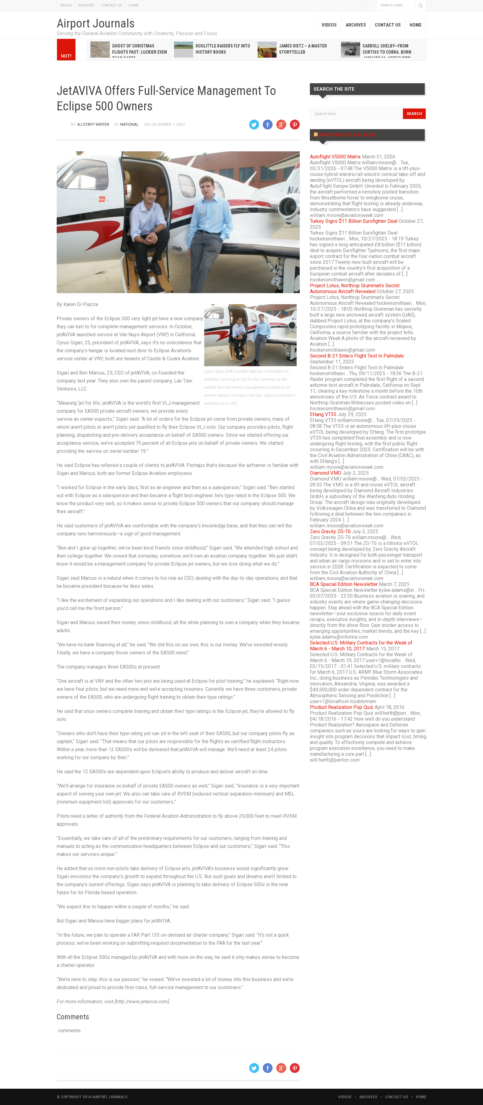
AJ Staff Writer (93, 124)
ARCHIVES (87, 5)
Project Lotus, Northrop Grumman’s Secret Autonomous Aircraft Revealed (355, 288)
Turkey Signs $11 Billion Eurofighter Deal (353, 221)
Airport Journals (96, 23)
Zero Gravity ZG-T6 (330, 531)
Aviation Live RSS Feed (347, 135)
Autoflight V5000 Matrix (335, 157)
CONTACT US (111, 5)
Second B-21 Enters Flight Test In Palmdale (357, 356)
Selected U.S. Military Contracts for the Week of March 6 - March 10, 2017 (361, 646)
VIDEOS (66, 5)
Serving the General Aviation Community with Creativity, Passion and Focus (137, 33)
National (129, 124)
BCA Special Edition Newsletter (344, 584)
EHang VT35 (323, 414)
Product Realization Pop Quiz (341, 707)
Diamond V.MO (325, 473)
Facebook (370, 5)
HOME (134, 5)
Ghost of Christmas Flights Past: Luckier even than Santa (139, 52)
